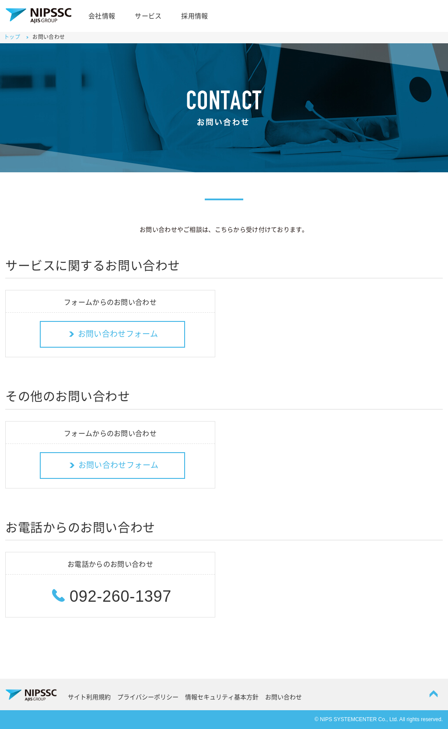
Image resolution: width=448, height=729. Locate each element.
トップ (12, 36)
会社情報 (101, 16)
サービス (148, 16)
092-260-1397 (110, 596)
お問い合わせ (283, 697)
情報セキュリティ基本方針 (222, 697)
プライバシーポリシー (147, 697)
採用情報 (194, 16)
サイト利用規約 (89, 697)
